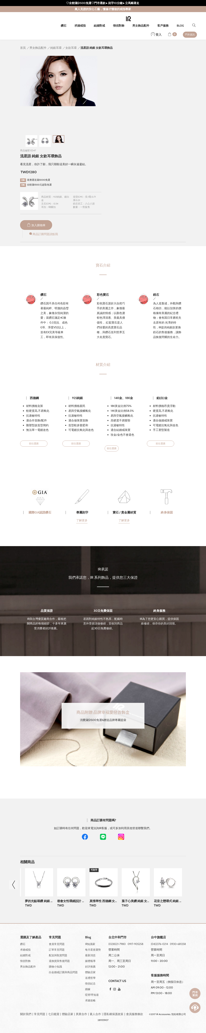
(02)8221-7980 (117, 944)
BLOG (180, 25)
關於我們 (25, 1014)
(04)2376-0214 (159, 944)
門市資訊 (190, 34)
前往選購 (34, 443)
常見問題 (39, 1014)
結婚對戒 (99, 25)
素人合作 (95, 1014)
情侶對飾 (118, 25)
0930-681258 (178, 944)
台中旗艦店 (158, 937)
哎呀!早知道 (92, 994)
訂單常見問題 (57, 949)
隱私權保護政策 (113, 1014)
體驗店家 (90, 972)
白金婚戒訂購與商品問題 (63, 972)
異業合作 (81, 1014)
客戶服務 (163, 25)
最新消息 (90, 955)
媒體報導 (90, 960)
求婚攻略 (90, 1000)
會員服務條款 (134, 1014)
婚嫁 (87, 989)
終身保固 (167, 512)
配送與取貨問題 (58, 955)
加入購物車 (36, 225)
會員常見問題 (57, 944)
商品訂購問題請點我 (43, 234)
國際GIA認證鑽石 (40, 512)
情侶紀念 (90, 983)
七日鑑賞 (53, 1014)
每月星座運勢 (93, 949)
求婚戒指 (80, 25)
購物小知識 (55, 966)
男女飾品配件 (140, 25)
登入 (156, 34)
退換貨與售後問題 (59, 960)
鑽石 (63, 25)
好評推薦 (90, 966)
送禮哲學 (90, 977)
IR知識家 (90, 944)
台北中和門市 (117, 937)
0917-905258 (135, 944)
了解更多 (82, 520)
